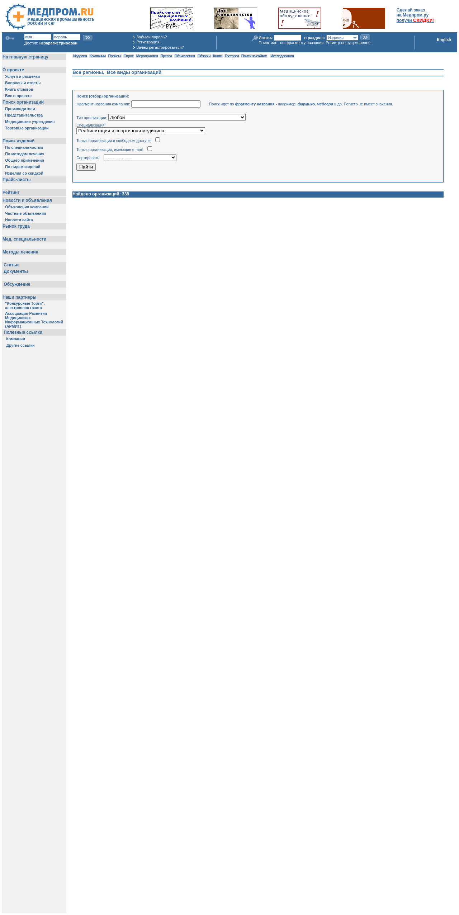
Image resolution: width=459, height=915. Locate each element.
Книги (217, 56)
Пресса (166, 56)
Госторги (232, 56)
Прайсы (115, 56)
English (444, 39)
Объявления (185, 56)
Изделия (79, 56)
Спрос (128, 56)
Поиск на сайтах (254, 56)
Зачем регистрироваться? (160, 47)
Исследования (282, 56)
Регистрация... (149, 42)
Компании (98, 56)
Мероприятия (147, 56)
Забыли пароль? (151, 37)
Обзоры (204, 56)
